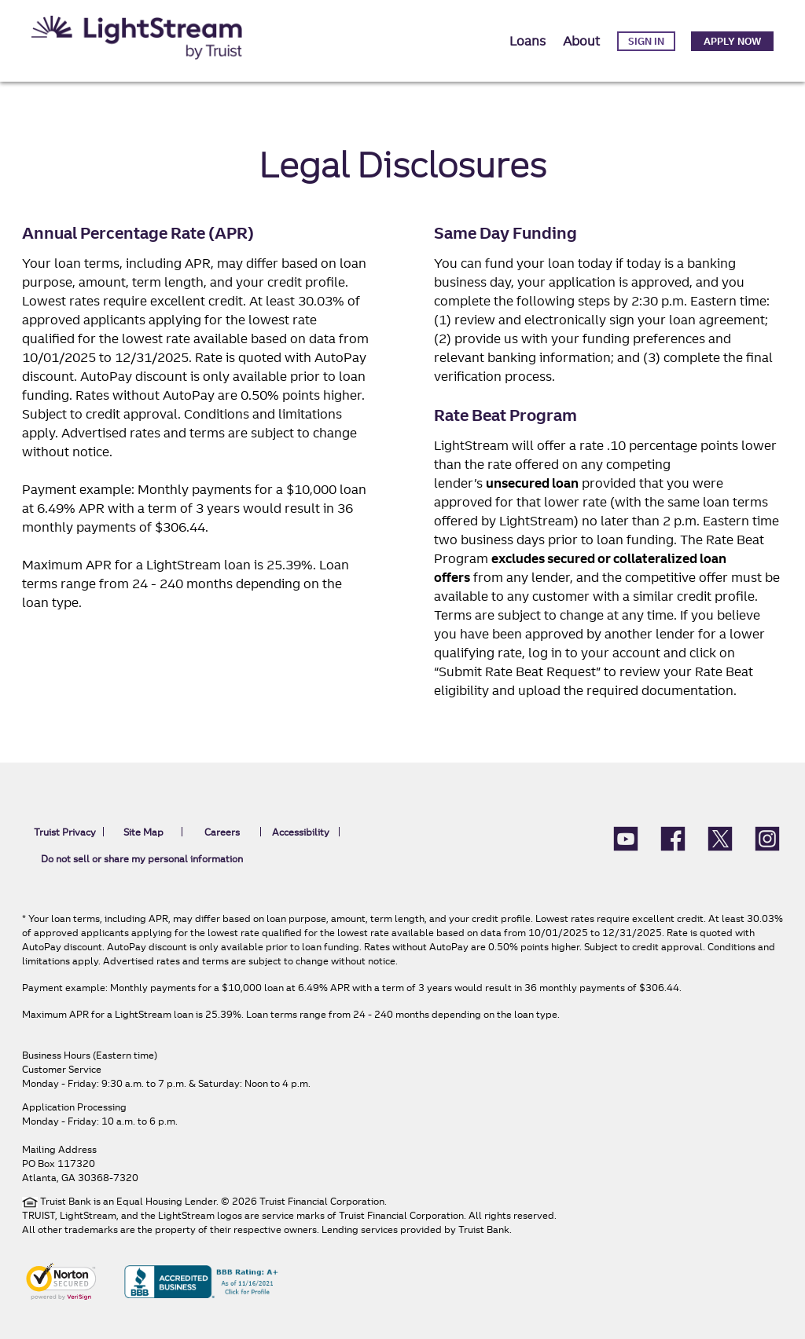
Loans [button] (527, 41)
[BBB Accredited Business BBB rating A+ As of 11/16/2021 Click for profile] (201, 1280)
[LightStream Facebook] (673, 837)
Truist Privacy (65, 832)
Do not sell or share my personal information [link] (142, 859)
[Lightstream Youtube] (625, 837)
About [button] (581, 41)
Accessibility (300, 832)
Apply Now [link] (732, 41)
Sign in (646, 41)
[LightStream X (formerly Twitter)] (720, 837)
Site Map (143, 832)
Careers (222, 832)
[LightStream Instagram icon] (767, 837)
